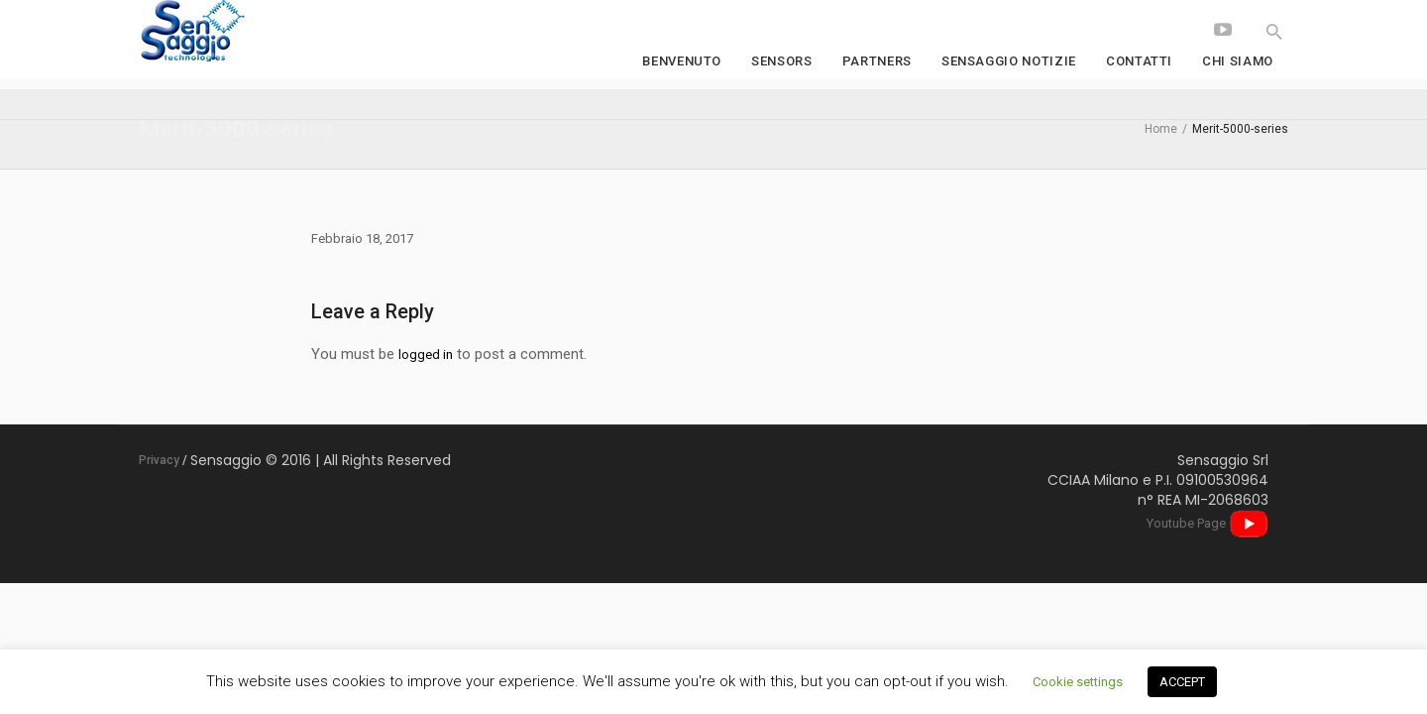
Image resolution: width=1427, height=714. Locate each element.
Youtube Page (1207, 523)
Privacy (159, 460)
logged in (425, 354)
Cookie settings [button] (1078, 681)
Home (1161, 129)
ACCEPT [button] (1182, 681)
